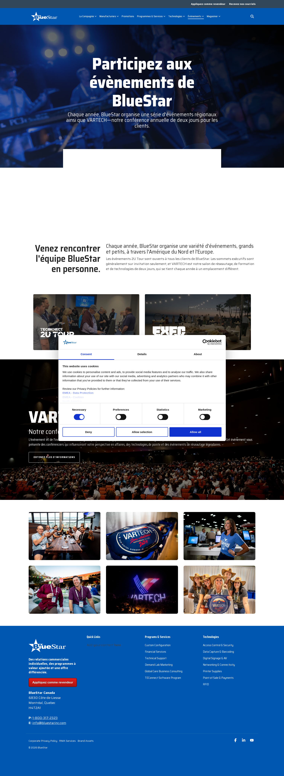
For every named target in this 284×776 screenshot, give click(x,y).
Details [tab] (142, 354)
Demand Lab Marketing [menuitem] (159, 664)
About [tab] (198, 354)
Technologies (176, 16)
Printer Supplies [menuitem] (212, 671)
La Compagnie (88, 16)
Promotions (128, 16)
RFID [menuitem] (206, 684)
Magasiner (213, 16)
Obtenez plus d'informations (54, 457)
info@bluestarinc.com (49, 723)
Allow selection (142, 432)
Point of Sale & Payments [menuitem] (218, 677)
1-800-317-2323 (45, 717)
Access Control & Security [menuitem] (218, 645)
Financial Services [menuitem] (155, 651)
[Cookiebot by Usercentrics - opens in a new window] (205, 342)
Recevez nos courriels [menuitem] (242, 4)
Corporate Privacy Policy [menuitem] (43, 741)
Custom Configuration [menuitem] (158, 645)
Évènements (196, 16)
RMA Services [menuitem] (67, 741)
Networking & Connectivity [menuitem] (219, 664)
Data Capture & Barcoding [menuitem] (218, 651)
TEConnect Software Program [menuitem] (163, 677)
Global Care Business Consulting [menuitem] (163, 671)
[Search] (252, 16)
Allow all (195, 432)
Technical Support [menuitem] (155, 658)
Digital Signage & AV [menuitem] (215, 658)
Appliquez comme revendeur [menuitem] (208, 4)
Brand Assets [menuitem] (86, 741)
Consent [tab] (86, 354)
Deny (88, 432)
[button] (236, 740)
